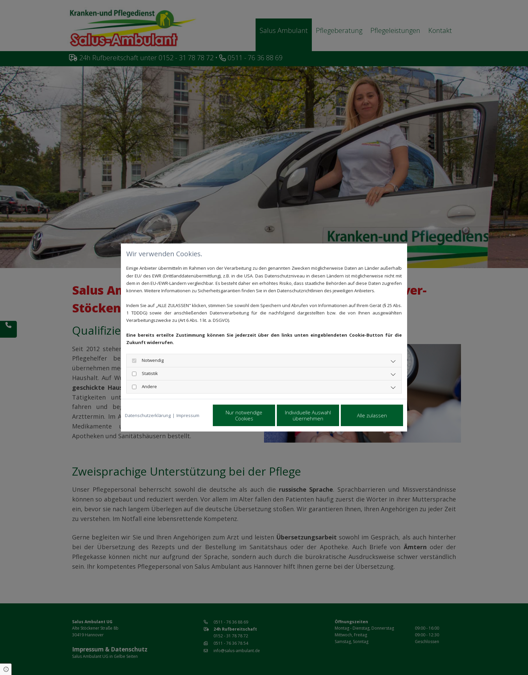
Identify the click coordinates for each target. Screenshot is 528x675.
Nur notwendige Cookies (244, 415)
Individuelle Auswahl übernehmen (308, 415)
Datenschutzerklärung (148, 415)
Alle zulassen (372, 415)
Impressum (187, 415)
